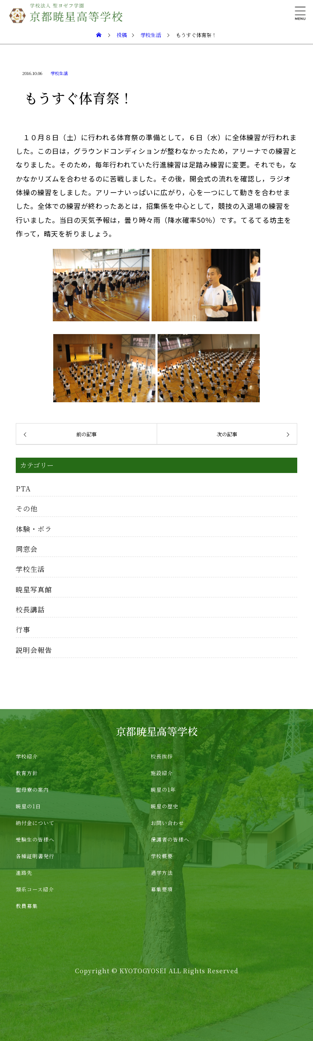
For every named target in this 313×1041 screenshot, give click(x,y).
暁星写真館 (34, 589)
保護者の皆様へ (170, 839)
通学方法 (162, 872)
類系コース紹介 (35, 889)
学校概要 (162, 855)
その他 (26, 508)
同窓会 (26, 549)
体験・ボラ (34, 529)
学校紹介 (27, 756)
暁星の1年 (163, 789)
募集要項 (162, 889)
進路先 (24, 872)
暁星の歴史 (164, 806)
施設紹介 (162, 772)
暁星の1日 (28, 806)
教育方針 (27, 772)
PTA (23, 488)
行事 (23, 629)
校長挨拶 (162, 756)
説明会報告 (34, 650)
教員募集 (27, 905)
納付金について (35, 822)
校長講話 (30, 609)
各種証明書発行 (35, 855)
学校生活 (59, 73)
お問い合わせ (167, 822)
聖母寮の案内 (32, 789)
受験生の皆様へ (35, 839)
